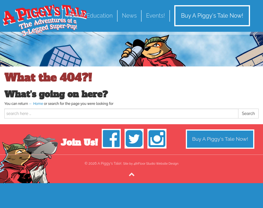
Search (248, 113)
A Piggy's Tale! (44, 20)
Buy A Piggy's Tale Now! (212, 15)
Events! (155, 15)
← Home (36, 104)
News (129, 15)
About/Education (90, 15)
